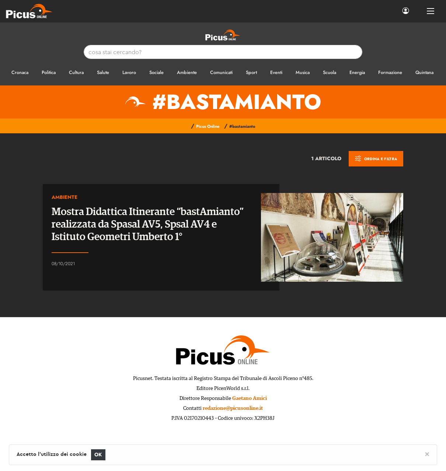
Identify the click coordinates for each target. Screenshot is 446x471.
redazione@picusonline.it (233, 408)
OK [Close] (98, 454)
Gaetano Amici (249, 398)
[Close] (427, 454)
